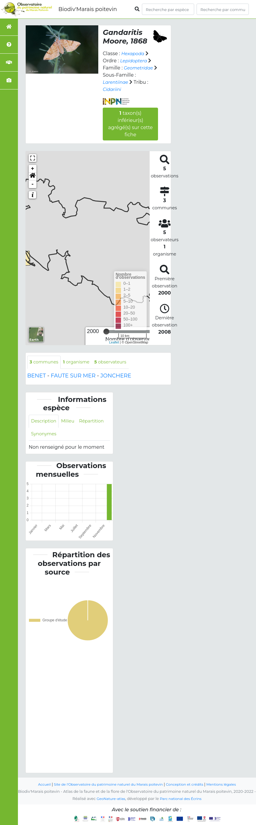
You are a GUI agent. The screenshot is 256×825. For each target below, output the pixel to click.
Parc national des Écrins (182, 799)
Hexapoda (133, 53)
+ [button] (32, 168)
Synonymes (77, 435)
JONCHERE (115, 376)
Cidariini (113, 89)
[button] (32, 176)
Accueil (36, 784)
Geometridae (140, 68)
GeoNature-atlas (109, 799)
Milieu (71, 422)
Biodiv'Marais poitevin (87, 9)
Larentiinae (117, 82)
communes (45, 362)
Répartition (44, 435)
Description (45, 422)
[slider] (106, 332)
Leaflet (114, 342)
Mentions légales (229, 784)
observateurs (117, 362)
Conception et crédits (188, 784)
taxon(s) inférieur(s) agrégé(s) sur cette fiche (130, 123)
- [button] (32, 184)
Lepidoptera (135, 61)
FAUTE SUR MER (73, 376)
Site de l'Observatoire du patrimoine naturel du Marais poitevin (105, 784)
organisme (80, 362)
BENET (36, 376)
